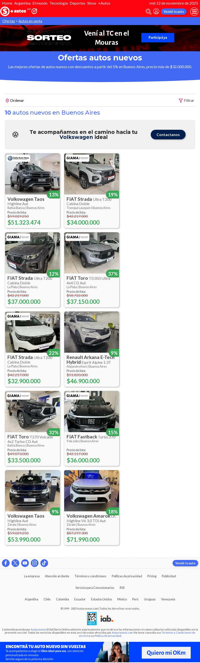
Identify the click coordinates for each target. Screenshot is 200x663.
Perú (135, 599)
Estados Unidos (101, 599)
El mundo (40, 3)
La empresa (32, 576)
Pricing (151, 576)
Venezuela (168, 599)
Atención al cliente (57, 576)
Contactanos (168, 134)
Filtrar (186, 100)
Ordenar (15, 101)
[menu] (194, 11)
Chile (47, 599)
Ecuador (80, 599)
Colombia (62, 599)
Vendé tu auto (174, 11)
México (122, 599)
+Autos (104, 3)
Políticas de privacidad (127, 576)
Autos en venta (30, 21)
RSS (122, 588)
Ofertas (8, 21)
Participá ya (158, 37)
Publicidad (169, 576)
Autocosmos (38, 629)
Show (91, 3)
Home (7, 3)
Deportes (77, 3)
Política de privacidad (108, 635)
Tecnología (59, 3)
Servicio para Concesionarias (94, 588)
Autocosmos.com (122, 632)
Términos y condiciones (90, 576)
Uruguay (150, 599)
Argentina (22, 3)
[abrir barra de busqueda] (148, 11)
